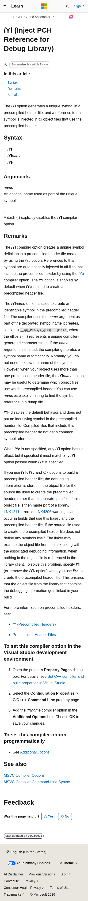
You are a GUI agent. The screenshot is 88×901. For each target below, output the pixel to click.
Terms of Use (59, 888)
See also (14, 95)
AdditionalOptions (35, 752)
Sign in (79, 6)
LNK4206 (43, 512)
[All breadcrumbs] (8, 17)
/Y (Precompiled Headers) (34, 624)
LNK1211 (11, 512)
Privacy (30, 881)
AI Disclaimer (13, 874)
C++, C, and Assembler (33, 17)
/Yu (81, 274)
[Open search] (67, 6)
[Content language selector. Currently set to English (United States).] (26, 852)
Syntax (13, 82)
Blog (64, 874)
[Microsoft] (44, 6)
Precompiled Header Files (34, 635)
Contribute (11, 881)
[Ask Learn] (71, 17)
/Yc (28, 260)
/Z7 (45, 472)
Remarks (14, 89)
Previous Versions (42, 874)
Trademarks (12, 894)
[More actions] (80, 17)
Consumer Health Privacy (22, 888)
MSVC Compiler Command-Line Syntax (37, 782)
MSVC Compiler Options (24, 775)
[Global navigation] (4, 6)
